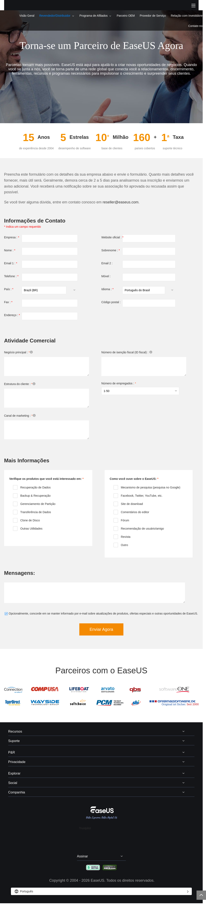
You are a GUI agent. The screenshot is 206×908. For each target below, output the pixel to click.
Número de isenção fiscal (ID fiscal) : (128, 352)
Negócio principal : (20, 352)
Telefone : (11, 276)
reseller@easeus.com (120, 202)
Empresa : (11, 237)
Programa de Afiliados (94, 15)
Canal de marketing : (21, 415)
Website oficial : (112, 237)
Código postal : (111, 302)
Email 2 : (106, 263)
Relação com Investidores (187, 15)
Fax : (8, 302)
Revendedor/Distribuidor (54, 15)
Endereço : (12, 315)
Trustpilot (85, 828)
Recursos (15, 731)
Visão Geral (26, 15)
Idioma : (107, 289)
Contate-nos (196, 26)
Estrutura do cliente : (21, 384)
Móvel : (106, 276)
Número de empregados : (118, 383)
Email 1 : (10, 263)
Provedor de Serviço (153, 15)
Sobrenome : (110, 250)
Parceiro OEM (126, 15)
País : (8, 289)
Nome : (9, 250)
